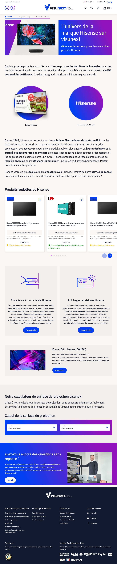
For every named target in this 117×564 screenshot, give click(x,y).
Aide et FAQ (8, 523)
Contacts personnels (39, 516)
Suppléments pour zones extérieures (17, 516)
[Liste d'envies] (91, 8)
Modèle (63, 426)
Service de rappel (38, 520)
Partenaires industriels (67, 520)
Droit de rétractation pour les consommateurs (14, 531)
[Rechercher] (85, 8)
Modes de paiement (11, 520)
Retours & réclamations (12, 527)
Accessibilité (64, 523)
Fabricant (11, 426)
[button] (51, 255)
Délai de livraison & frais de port (15, 513)
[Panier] (107, 8)
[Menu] (7, 8)
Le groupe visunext (66, 516)
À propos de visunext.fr (67, 513)
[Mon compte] (98, 8)
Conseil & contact (38, 513)
